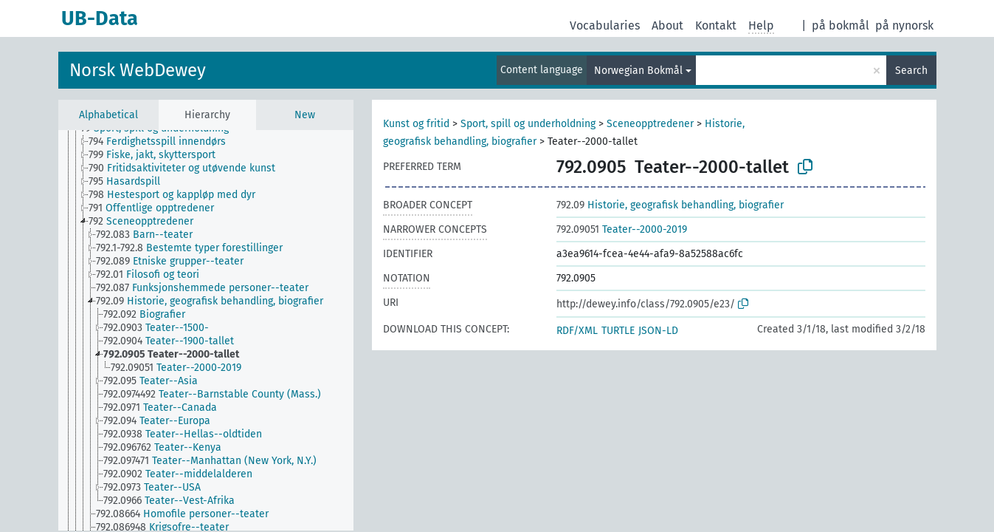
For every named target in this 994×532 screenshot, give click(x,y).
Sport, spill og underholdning (528, 123)
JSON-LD (658, 330)
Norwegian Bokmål (638, 70)
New (304, 115)
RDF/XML (577, 330)
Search (911, 70)
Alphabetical (108, 115)
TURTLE (618, 330)
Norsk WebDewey (137, 70)
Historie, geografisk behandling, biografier (670, 205)
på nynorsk (904, 25)
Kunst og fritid (416, 123)
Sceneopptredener (650, 123)
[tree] (205, 330)
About (667, 25)
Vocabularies (605, 25)
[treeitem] (163, 142)
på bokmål (840, 25)
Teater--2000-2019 (621, 229)
